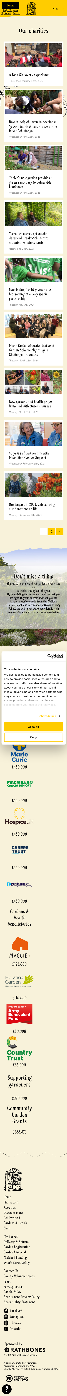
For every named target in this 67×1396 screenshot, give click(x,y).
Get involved (12, 1217)
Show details (47, 716)
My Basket (6, 13)
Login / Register (10, 10)
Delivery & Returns (16, 1241)
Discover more (13, 1212)
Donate (10, 5)
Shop (7, 1228)
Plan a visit (11, 1202)
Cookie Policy (12, 1291)
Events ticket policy (17, 1262)
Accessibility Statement (19, 1302)
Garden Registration (17, 1247)
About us (10, 1207)
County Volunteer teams (20, 1276)
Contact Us (11, 1271)
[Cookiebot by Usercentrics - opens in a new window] (48, 656)
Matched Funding (15, 1257)
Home (7, 1197)
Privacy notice (13, 1286)
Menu (55, 8)
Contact (16, 13)
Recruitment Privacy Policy (21, 1297)
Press (7, 1281)
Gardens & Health (15, 1223)
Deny (33, 737)
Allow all (33, 726)
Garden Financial (15, 1252)
